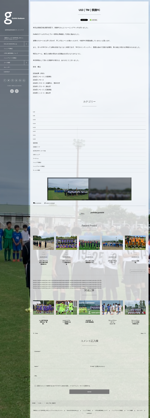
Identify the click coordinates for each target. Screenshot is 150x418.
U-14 (34, 123)
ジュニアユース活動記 (39, 166)
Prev (35, 333)
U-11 (34, 135)
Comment (37, 351)
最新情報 (35, 143)
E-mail (92, 366)
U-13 (34, 127)
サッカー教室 (36, 170)
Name (36, 366)
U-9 (34, 112)
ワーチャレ (36, 158)
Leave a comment (50, 203)
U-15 (34, 119)
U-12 (34, 131)
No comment (38, 203)
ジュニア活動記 (37, 162)
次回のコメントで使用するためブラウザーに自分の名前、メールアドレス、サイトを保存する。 (64, 386)
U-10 (34, 139)
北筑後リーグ (36, 147)
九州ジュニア (36, 154)
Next (143, 333)
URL (35, 376)
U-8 (34, 115)
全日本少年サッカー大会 (39, 150)
